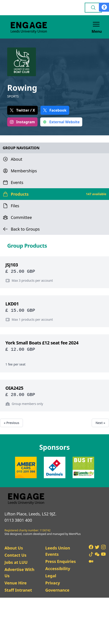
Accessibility (57, 568)
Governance (57, 590)
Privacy (52, 583)
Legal (50, 575)
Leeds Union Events (57, 551)
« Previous (11, 423)
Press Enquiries (60, 561)
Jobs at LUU (16, 562)
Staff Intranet (18, 590)
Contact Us (15, 555)
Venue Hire (15, 583)
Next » (100, 423)
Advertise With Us (19, 572)
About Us (13, 548)
